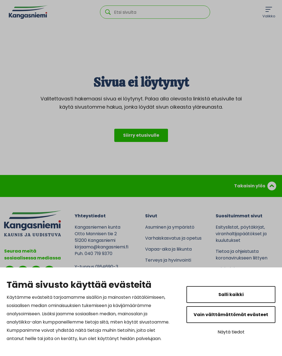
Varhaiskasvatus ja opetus (173, 238)
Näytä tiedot (231, 332)
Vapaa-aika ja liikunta (168, 249)
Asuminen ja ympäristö (169, 227)
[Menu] (268, 12)
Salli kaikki (231, 294)
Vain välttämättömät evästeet (231, 314)
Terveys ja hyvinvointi (168, 260)
